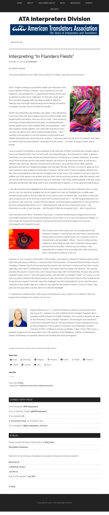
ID (23, 419)
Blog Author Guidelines (18, 450)
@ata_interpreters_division (35, 429)
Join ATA (31, 480)
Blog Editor (49, 446)
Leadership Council (17, 470)
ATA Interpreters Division (54, 22)
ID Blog (20, 386)
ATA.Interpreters (31, 410)
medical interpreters (45, 389)
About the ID (14, 465)
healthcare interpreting (28, 389)
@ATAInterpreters (39, 415)
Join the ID (13, 475)
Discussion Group (18, 424)
